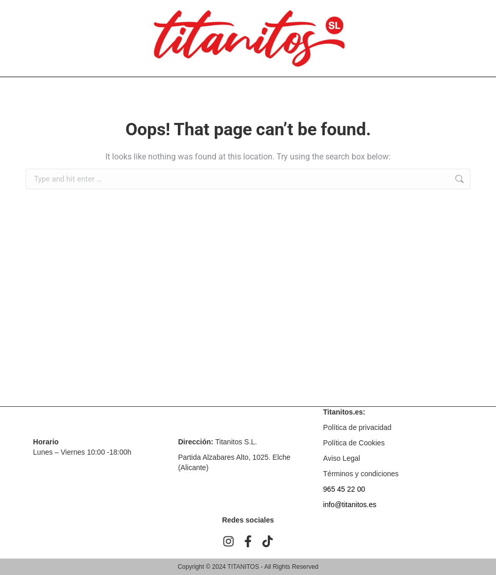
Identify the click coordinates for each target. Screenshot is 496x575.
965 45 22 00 (344, 489)
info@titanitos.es (350, 504)
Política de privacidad (357, 427)
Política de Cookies (354, 443)
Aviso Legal (341, 458)
